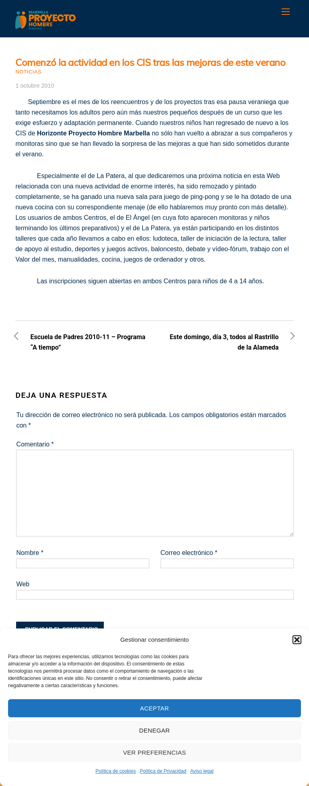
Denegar (154, 730)
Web (22, 584)
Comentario (35, 444)
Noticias (28, 72)
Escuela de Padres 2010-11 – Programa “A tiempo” (87, 342)
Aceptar (154, 708)
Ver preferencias (154, 752)
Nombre (29, 552)
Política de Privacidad (163, 771)
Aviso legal (202, 771)
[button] (297, 640)
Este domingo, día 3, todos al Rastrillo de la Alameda (221, 342)
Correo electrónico (189, 552)
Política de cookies (115, 771)
